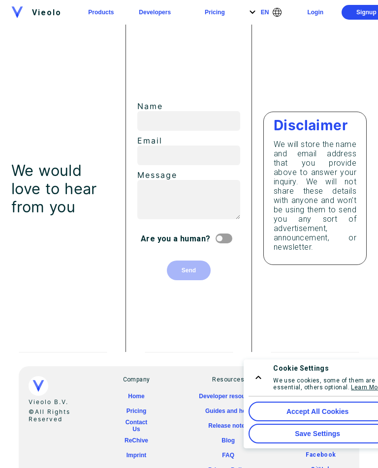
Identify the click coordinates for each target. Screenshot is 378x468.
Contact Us (137, 426)
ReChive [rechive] (136, 440)
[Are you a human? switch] (226, 238)
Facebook (321, 454)
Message (157, 175)
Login (315, 12)
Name (150, 106)
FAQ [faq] (228, 455)
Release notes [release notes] (228, 425)
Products (101, 12)
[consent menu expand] (258, 377)
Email (149, 141)
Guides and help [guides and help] (228, 411)
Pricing (215, 12)
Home (136, 396)
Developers (155, 12)
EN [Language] (265, 12)
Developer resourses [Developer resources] (228, 396)
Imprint (136, 455)
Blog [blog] (228, 440)
